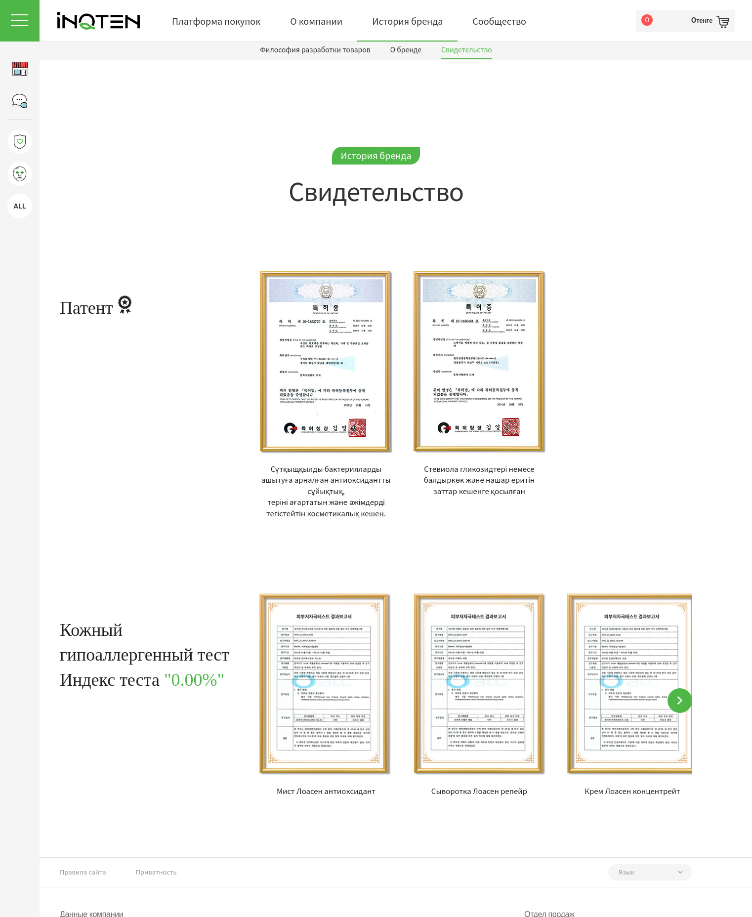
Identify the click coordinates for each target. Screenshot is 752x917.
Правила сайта (83, 871)
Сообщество (499, 20)
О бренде (405, 49)
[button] (680, 700)
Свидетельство (466, 49)
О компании (316, 20)
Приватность (156, 871)
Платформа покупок (216, 20)
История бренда (407, 20)
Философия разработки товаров (315, 49)
